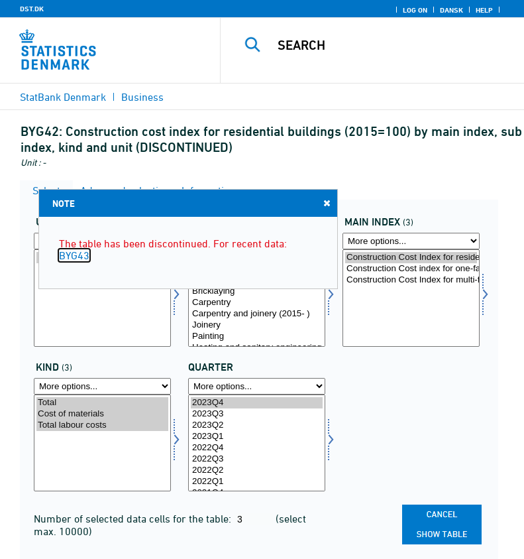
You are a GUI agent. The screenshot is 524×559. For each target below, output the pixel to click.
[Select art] (102, 443)
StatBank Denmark (63, 97)
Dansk (451, 10)
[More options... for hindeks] (411, 241)
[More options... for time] (256, 386)
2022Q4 (257, 448)
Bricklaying (257, 291)
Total (102, 402)
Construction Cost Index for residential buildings (411, 257)
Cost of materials (102, 414)
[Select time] (256, 443)
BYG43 (74, 255)
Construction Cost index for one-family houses (411, 269)
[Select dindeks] (256, 298)
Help (484, 10)
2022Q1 (257, 481)
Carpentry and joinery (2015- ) (257, 314)
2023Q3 (257, 414)
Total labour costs (102, 425)
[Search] (392, 45)
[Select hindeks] (411, 298)
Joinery (257, 325)
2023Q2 (257, 425)
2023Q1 (257, 436)
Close (326, 202)
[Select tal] (102, 298)
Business (142, 97)
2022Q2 (257, 470)
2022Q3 (257, 459)
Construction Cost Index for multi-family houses (411, 280)
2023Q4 (257, 402)
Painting (257, 336)
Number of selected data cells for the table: (134, 519)
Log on (415, 10)
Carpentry (257, 302)
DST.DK (32, 8)
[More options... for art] (102, 386)
